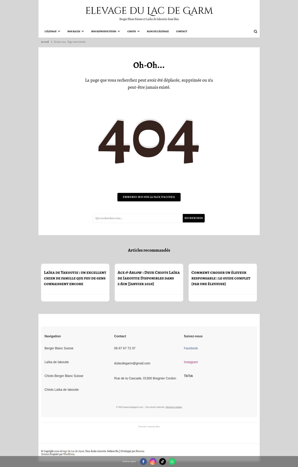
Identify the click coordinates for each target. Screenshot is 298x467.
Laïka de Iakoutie (57, 362)
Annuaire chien (154, 426)
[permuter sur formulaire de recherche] (255, 31)
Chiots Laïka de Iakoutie (62, 389)
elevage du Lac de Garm (149, 10)
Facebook (191, 348)
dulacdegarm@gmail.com (132, 363)
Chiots (131, 31)
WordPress (69, 454)
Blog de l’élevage (158, 31)
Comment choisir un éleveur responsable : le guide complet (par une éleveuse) (220, 278)
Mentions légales (174, 407)
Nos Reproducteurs (103, 31)
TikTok (188, 376)
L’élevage (50, 31)
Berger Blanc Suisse (59, 348)
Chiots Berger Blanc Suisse (64, 376)
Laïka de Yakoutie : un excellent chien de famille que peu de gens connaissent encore (75, 278)
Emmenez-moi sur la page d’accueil (149, 197)
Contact (181, 31)
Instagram (191, 362)
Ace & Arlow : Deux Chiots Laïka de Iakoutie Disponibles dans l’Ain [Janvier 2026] (149, 278)
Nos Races (73, 31)
